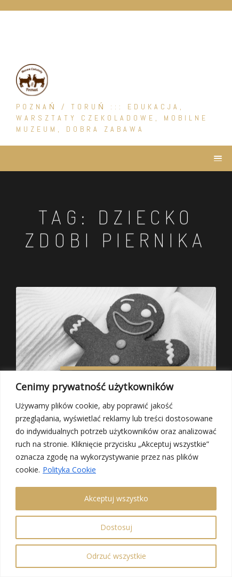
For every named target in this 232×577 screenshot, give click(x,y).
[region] (116, 474)
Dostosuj (116, 527)
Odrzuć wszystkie (116, 556)
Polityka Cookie (69, 469)
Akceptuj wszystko (116, 498)
